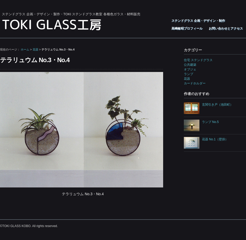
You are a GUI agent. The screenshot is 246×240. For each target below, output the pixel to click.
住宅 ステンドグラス (198, 60)
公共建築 (190, 65)
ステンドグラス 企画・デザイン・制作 (198, 21)
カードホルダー (195, 83)
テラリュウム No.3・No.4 (35, 59)
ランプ (188, 74)
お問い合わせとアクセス (226, 28)
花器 (35, 49)
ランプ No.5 (210, 122)
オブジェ (190, 69)
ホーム (25, 49)
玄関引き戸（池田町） (217, 104)
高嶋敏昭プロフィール (186, 28)
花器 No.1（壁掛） (215, 139)
